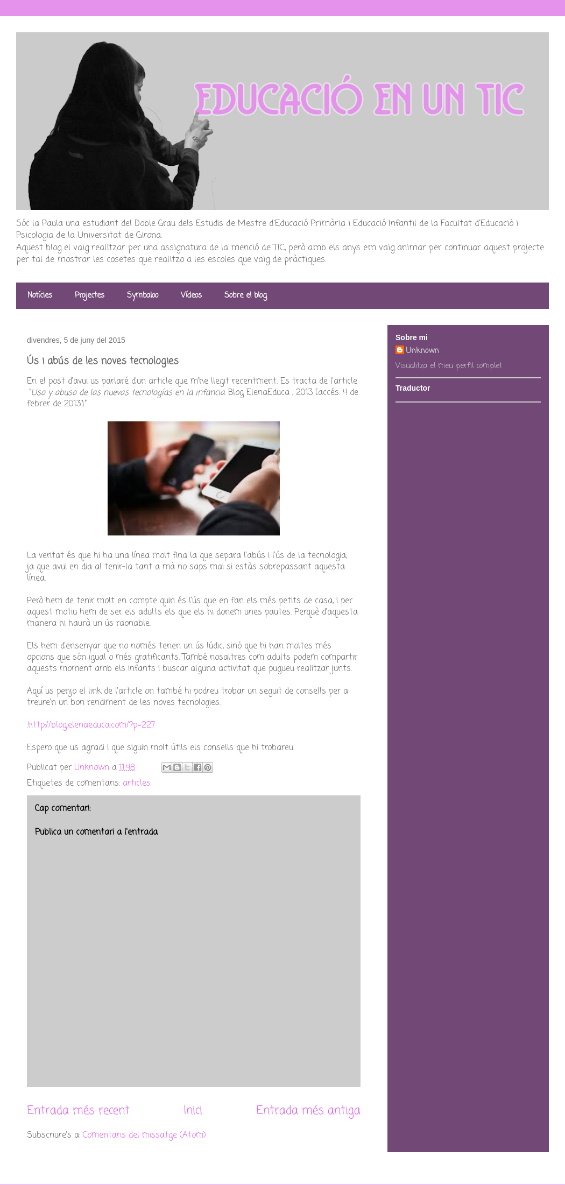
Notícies (39, 295)
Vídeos (191, 295)
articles (137, 783)
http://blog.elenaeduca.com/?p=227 (91, 725)
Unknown (422, 351)
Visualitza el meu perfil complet (449, 366)
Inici (192, 1110)
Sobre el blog (245, 295)
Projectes (89, 295)
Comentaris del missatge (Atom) (144, 1135)
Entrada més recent (78, 1110)
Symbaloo (142, 295)
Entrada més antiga (308, 1110)
